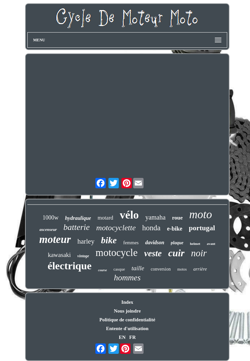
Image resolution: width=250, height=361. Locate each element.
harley (85, 241)
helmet (195, 244)
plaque (177, 242)
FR (132, 337)
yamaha (155, 217)
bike (109, 240)
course (102, 270)
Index (127, 302)
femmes (130, 242)
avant (211, 244)
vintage (83, 256)
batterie (76, 227)
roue (177, 218)
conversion (161, 269)
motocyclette (116, 227)
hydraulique (78, 218)
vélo (129, 215)
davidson (154, 242)
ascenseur (48, 229)
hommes (127, 277)
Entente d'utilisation (127, 328)
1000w (51, 217)
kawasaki (59, 254)
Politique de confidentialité (127, 319)
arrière (200, 269)
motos (182, 269)
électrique (69, 266)
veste (153, 253)
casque (119, 269)
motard (105, 218)
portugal (202, 228)
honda (151, 228)
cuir (176, 252)
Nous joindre (127, 311)
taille (138, 268)
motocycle (117, 252)
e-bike (174, 228)
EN (122, 337)
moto (200, 214)
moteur (55, 239)
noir (199, 253)
